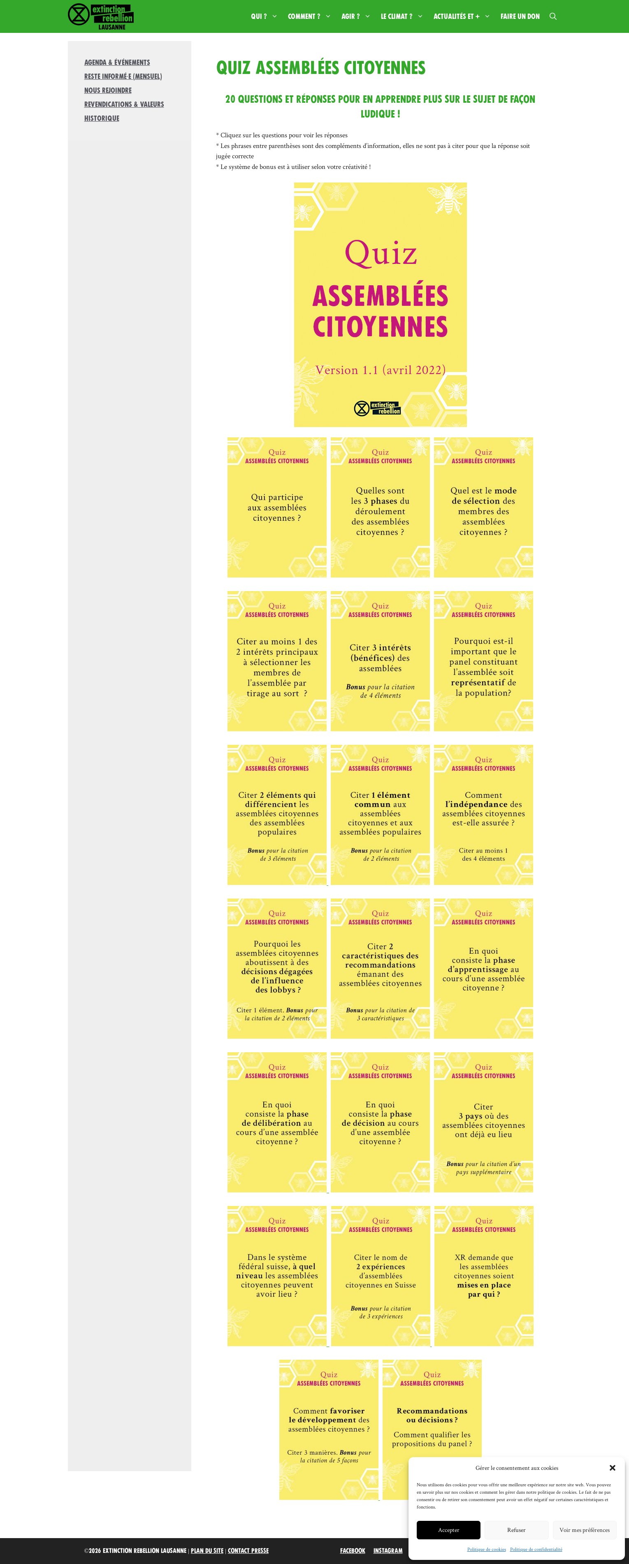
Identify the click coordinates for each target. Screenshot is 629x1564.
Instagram (388, 1551)
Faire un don (520, 16)
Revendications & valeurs (124, 104)
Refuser (516, 1530)
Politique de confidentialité (536, 1549)
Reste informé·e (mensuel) (123, 76)
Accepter (449, 1530)
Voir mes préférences (584, 1530)
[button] (612, 1468)
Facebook (352, 1551)
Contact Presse (248, 1551)
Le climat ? (405, 16)
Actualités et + (465, 16)
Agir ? (358, 16)
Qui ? (267, 16)
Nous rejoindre (108, 90)
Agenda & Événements (117, 62)
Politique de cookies (486, 1549)
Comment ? (312, 16)
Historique (101, 118)
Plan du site (207, 1551)
